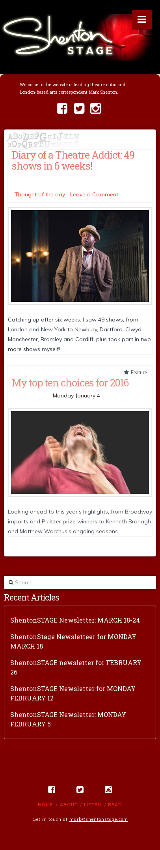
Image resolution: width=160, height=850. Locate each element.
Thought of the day (40, 194)
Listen (92, 805)
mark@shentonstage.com (98, 819)
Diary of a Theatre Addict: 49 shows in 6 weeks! (73, 160)
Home (45, 805)
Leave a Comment (94, 194)
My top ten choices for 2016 (70, 382)
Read (115, 805)
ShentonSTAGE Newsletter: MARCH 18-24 (75, 620)
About (69, 805)
